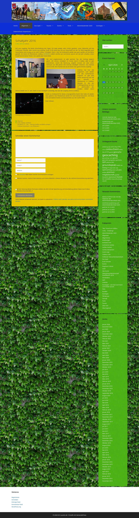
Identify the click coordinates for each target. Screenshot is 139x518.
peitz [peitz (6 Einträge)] (120, 170)
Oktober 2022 (106, 336)
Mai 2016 (105, 450)
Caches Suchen (107, 247)
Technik (104, 298)
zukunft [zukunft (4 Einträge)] (104, 181)
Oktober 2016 (106, 443)
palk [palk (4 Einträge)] (117, 170)
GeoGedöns (106, 278)
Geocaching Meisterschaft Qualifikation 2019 (110, 274)
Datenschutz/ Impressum (24, 31)
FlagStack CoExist (107, 266)
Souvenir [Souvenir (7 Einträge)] (105, 177)
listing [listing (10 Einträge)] (104, 168)
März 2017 (105, 433)
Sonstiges (101, 26)
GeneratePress (81, 515)
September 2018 (107, 393)
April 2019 (105, 377)
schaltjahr (28, 123)
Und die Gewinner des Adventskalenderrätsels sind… (111, 118)
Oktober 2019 (106, 367)
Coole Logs (105, 252)
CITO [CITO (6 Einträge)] (119, 147)
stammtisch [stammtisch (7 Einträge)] (112, 177)
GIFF (103, 280)
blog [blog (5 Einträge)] (116, 147)
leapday (23, 123)
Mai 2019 (105, 374)
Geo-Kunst (105, 271)
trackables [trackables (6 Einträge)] (108, 179)
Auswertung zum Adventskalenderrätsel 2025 (111, 122)
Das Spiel (39, 26)
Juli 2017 (105, 426)
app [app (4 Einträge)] (109, 147)
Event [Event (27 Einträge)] (116, 149)
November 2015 (107, 464)
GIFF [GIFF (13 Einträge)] (104, 162)
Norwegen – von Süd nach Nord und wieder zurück (112, 286)
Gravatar (22, 174)
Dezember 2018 (107, 386)
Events (61, 26)
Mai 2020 (105, 353)
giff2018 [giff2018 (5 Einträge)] (108, 162)
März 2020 (105, 358)
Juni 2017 (105, 429)
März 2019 (105, 379)
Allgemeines (106, 238)
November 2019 (107, 365)
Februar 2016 (106, 457)
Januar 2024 (106, 331)
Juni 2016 (105, 448)
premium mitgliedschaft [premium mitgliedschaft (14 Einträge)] (108, 173)
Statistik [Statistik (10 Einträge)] (119, 177)
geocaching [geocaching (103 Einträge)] (110, 155)
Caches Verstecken (108, 250)
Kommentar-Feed (17, 504)
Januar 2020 (106, 360)
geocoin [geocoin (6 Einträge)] (115, 158)
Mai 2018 (105, 403)
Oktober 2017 (106, 419)
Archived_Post (106, 242)
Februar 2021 (106, 346)
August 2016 (106, 445)
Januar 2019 (106, 384)
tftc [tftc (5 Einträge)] (103, 179)
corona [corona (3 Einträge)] (104, 149)
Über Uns (105, 306)
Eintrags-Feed (16, 502)
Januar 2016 (106, 460)
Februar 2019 (106, 381)
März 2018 (105, 407)
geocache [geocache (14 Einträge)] (117, 152)
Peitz (103, 289)
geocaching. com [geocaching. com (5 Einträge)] (107, 158)
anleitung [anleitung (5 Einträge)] (105, 147)
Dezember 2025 (107, 327)
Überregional (106, 308)
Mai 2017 (105, 431)
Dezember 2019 (107, 362)
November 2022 (107, 334)
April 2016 (105, 452)
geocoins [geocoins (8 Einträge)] (105, 160)
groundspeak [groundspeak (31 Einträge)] (109, 164)
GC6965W (46, 54)
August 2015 (106, 469)
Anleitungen (106, 240)
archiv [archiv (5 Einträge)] (112, 147)
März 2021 (105, 343)
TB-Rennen (105, 296)
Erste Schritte (106, 261)
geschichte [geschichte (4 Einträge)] (119, 160)
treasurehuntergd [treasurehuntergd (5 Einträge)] (116, 179)
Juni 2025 (105, 329)
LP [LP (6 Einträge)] (108, 168)
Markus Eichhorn (107, 197)
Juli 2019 (105, 369)
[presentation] (30, 184)
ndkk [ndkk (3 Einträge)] (117, 168)
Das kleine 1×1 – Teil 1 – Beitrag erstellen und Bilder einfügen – (34, 124)
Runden (104, 291)
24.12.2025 (105, 126)
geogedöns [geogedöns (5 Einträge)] (112, 160)
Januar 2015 (106, 476)
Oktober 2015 (106, 467)
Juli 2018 (105, 398)
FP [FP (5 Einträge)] (105, 152)
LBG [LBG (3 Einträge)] (121, 165)
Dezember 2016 (107, 438)
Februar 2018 (106, 410)
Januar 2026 (106, 324)
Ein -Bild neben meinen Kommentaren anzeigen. (35, 174)
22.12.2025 (105, 130)
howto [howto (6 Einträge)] (118, 165)
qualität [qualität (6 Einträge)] (116, 175)
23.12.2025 (105, 128)
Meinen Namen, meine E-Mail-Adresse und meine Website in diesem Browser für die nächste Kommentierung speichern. (55, 178)
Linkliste (105, 282)
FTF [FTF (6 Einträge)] (108, 152)
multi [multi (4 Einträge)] (114, 168)
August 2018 (106, 396)
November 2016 (107, 441)
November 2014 (107, 481)
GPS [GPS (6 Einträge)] (112, 162)
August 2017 (106, 424)
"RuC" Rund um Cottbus (109, 228)
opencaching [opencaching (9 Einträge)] (107, 170)
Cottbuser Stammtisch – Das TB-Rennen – (28, 126)
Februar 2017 (106, 436)
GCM (103, 269)
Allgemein (27, 26)
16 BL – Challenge (108, 231)
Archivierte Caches (108, 245)
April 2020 (105, 355)
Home (16, 26)
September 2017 (107, 422)
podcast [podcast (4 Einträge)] (104, 172)
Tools (71, 26)
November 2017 (107, 417)
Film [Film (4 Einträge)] (103, 152)
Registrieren (15, 497)
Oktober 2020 (106, 350)
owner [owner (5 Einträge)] (114, 170)
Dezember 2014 (107, 478)
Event (18, 123)
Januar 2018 (106, 412)
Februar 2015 (106, 474)
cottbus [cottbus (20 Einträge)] (109, 149)
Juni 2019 (105, 372)
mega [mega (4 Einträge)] (110, 168)
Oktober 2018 (106, 391)
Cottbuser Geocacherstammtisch (112, 257)
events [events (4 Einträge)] (121, 149)
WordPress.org (16, 507)
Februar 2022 (106, 339)
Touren (50, 26)
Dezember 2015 (107, 462)
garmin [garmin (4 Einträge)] (111, 152)
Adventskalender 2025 (84, 26)
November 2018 (107, 388)
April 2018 (105, 405)
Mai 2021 (105, 341)
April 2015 (105, 471)
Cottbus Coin (106, 254)
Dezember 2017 (107, 414)
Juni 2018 (105, 400)
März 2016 (105, 455)
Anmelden (15, 500)
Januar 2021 (106, 348)
